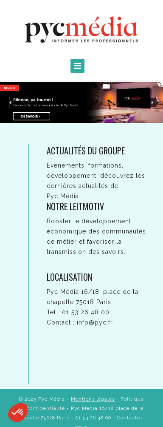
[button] (10, 102)
